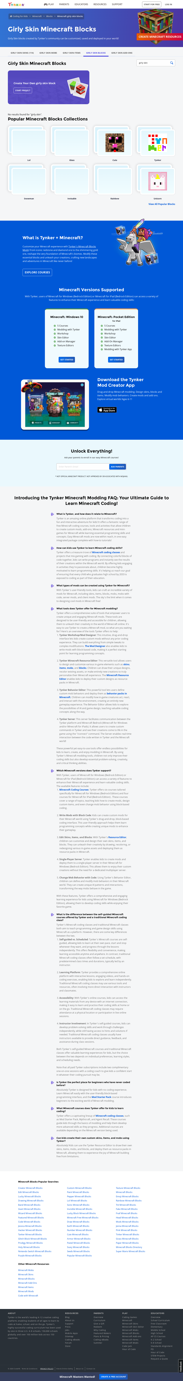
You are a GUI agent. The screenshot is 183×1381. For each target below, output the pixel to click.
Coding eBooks (72, 1339)
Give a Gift (99, 1323)
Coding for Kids (20, 16)
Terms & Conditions (29, 1369)
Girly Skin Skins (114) (22, 52)
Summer (98, 1342)
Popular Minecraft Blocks (79, 1255)
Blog (67, 1317)
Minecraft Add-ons (131, 1336)
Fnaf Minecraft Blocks (126, 1213)
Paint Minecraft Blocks (78, 1192)
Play (49, 4)
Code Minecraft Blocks (29, 1221)
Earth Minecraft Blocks (78, 1226)
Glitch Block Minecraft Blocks (32, 1238)
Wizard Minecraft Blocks (30, 1213)
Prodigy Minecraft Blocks (30, 1242)
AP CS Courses (158, 1336)
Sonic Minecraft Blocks (78, 1204)
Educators (81, 4)
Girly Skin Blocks (96, 52)
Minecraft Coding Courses (73, 789)
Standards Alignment (162, 1346)
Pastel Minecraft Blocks (78, 1242)
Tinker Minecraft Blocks (127, 1234)
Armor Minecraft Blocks (78, 1238)
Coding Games (129, 1317)
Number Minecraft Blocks (79, 1230)
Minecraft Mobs (26, 1270)
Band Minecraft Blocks (29, 1204)
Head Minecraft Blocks (127, 1217)
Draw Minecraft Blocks (78, 1221)
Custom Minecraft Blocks (79, 1188)
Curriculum (99, 1320)
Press (68, 1326)
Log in (168, 4)
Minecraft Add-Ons (27, 1282)
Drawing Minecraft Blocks (30, 1200)
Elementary (156, 1326)
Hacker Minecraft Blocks (30, 1230)
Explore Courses (37, 272)
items (62, 667)
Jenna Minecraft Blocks (127, 1226)
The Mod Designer (95, 646)
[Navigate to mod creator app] (55, 403)
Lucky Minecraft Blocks (29, 1196)
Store (67, 1346)
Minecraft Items (26, 1287)
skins (126, 664)
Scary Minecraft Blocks (78, 1247)
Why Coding (100, 1330)
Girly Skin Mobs (48, 52)
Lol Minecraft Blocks (77, 1200)
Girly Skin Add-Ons (121, 52)
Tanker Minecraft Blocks (30, 1234)
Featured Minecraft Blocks (31, 1217)
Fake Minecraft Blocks (127, 1209)
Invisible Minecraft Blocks (79, 1209)
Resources (100, 4)
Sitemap (69, 1336)
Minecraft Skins (25, 1274)
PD (152, 1349)
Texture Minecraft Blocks (128, 1188)
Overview (98, 1317)
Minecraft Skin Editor (133, 1326)
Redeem (98, 1326)
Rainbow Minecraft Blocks (129, 1200)
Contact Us (90, 1369)
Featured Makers (102, 1333)
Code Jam (127, 1346)
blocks (82, 667)
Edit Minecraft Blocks (28, 1192)
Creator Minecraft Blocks (30, 1188)
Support (117, 4)
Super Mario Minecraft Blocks (130, 1251)
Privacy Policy (46, 1369)
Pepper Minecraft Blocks (79, 1196)
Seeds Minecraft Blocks (78, 1251)
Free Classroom (159, 1323)
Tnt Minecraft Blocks (126, 1204)
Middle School (158, 1330)
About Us (69, 1320)
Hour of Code (129, 1349)
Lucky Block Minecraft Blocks (81, 1213)
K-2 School (156, 1339)
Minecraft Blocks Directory (129, 1247)
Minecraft (37, 16)
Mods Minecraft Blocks (127, 1221)
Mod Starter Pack (101, 1097)
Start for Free (152, 4)
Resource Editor (117, 837)
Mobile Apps (71, 1333)
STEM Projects (158, 1355)
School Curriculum (160, 1320)
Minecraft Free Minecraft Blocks (82, 1217)
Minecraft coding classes (106, 552)
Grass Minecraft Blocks (127, 1238)
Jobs (67, 1330)
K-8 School (156, 1342)
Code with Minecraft (28, 1295)
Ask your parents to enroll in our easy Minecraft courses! (91, 457)
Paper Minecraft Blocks (127, 1242)
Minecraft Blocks (124, 1192)
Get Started (66, 359)
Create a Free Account (113, 1376)
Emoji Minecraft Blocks (127, 1196)
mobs (70, 667)
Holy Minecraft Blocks (29, 1247)
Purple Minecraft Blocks (30, 1255)
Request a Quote (159, 1358)
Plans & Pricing (101, 1336)
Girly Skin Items (71, 52)
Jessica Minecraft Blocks (30, 1226)
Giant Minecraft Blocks (29, 1209)
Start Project (22, 90)
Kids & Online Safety (64, 1369)
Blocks (49, 16)
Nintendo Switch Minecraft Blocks (34, 1251)
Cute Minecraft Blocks (77, 1234)
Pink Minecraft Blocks (126, 1230)
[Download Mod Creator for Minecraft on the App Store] (107, 409)
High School (157, 1333)
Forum (68, 1342)
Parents (64, 4)
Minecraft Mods (26, 1291)
